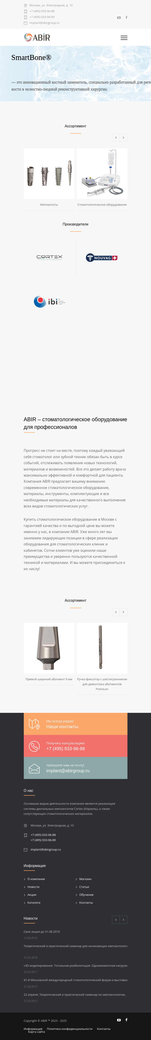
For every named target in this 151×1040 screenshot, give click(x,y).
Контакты (86, 902)
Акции (32, 895)
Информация (33, 1029)
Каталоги (34, 902)
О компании (36, 879)
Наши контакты (62, 726)
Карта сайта (36, 1032)
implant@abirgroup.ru (45, 23)
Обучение (86, 895)
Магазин (85, 879)
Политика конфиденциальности (69, 1029)
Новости (33, 887)
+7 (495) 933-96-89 (42, 17)
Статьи (84, 887)
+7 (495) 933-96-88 (42, 11)
